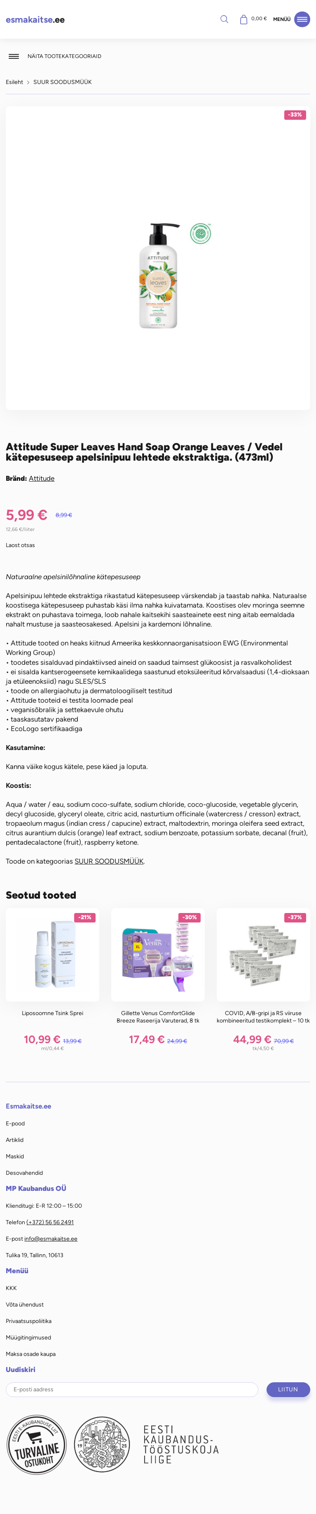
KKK (11, 1288)
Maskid (15, 1156)
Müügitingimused (28, 1337)
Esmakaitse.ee (28, 1106)
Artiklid (14, 1140)
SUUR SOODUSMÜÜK (62, 82)
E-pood (15, 1123)
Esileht (14, 82)
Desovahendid (24, 1172)
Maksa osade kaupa (31, 1354)
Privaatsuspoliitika (28, 1321)
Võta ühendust (25, 1304)
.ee (35, 19)
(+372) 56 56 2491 (50, 1222)
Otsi (224, 19)
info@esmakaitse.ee (50, 1238)
